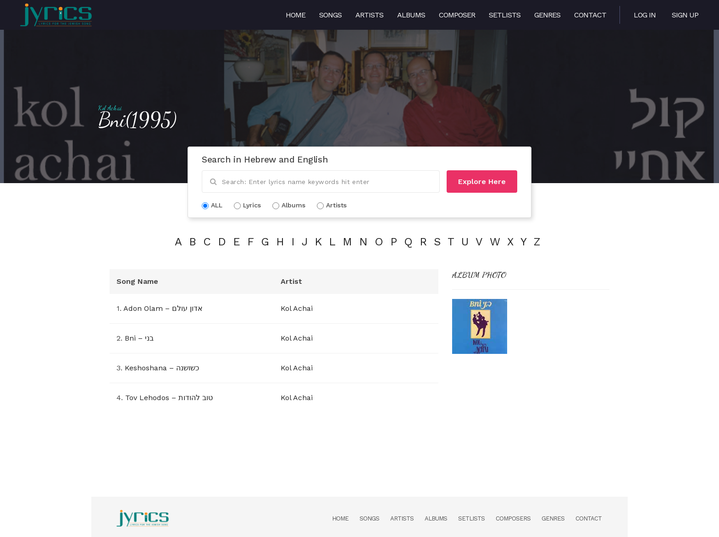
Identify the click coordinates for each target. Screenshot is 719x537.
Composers (513, 518)
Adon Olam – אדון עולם (163, 308)
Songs (330, 15)
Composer (457, 15)
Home (295, 15)
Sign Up (685, 15)
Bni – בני (139, 338)
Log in (645, 15)
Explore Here (482, 181)
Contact (590, 15)
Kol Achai (110, 108)
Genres (547, 15)
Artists (369, 15)
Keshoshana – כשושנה (162, 367)
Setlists (504, 15)
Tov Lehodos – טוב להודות (169, 397)
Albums (411, 15)
